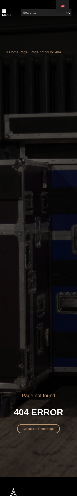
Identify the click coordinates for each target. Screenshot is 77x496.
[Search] (68, 12)
